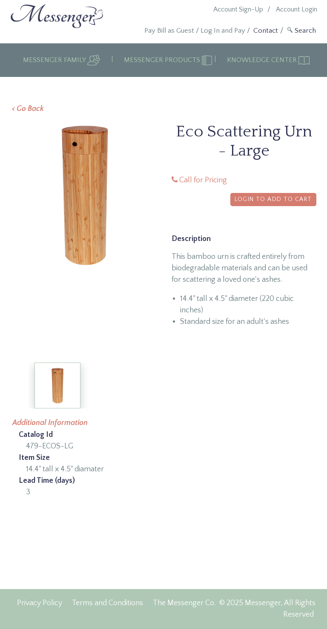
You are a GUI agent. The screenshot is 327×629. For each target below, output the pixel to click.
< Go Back (28, 109)
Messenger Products (163, 60)
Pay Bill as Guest (169, 30)
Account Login (296, 9)
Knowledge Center (262, 60)
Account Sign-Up (238, 9)
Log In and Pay (223, 30)
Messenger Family (55, 60)
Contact (265, 30)
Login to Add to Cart (273, 199)
